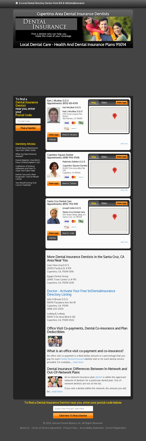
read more (78, 362)
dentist (98, 377)
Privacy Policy (70, 427)
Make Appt (53, 135)
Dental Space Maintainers (27, 148)
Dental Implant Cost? (31, 162)
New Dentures (30, 154)
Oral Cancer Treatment (26, 184)
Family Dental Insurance (73, 359)
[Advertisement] (73, 72)
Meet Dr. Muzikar (69, 135)
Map (93, 102)
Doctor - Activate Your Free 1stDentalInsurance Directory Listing (81, 292)
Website (52, 139)
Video (104, 102)
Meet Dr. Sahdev (69, 183)
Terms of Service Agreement (46, 427)
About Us (24, 427)
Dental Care (21, 174)
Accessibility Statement (92, 427)
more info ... (125, 144)
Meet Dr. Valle (68, 233)
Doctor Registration (116, 427)
